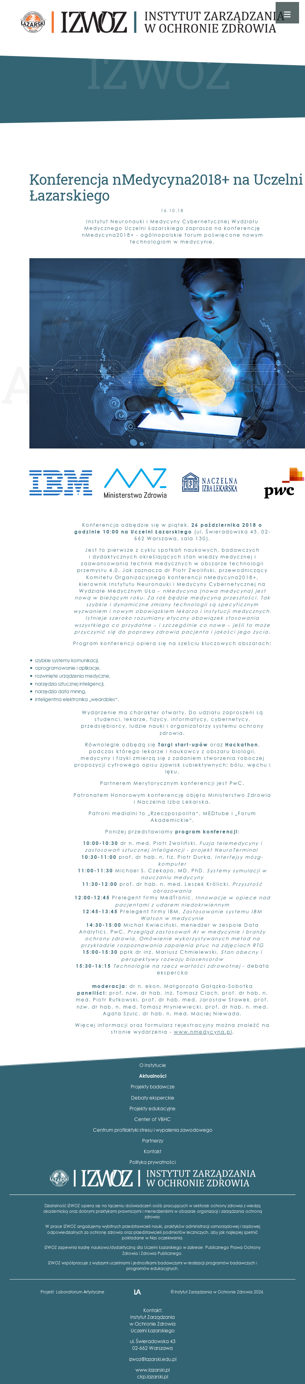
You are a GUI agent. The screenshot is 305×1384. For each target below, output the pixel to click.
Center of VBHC (152, 1119)
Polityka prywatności (152, 1162)
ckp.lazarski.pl (152, 1377)
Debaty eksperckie (152, 1098)
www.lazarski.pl (152, 1370)
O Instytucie (152, 1065)
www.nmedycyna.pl (203, 1032)
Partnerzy (152, 1141)
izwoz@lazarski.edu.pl (152, 1359)
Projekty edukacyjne (152, 1108)
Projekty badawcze (153, 1087)
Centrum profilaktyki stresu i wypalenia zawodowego (152, 1130)
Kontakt (152, 1151)
